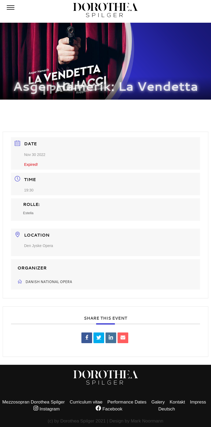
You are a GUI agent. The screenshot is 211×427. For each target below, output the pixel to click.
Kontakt (177, 402)
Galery (158, 402)
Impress (198, 402)
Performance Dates (126, 402)
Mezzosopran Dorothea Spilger (33, 402)
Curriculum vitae (86, 402)
